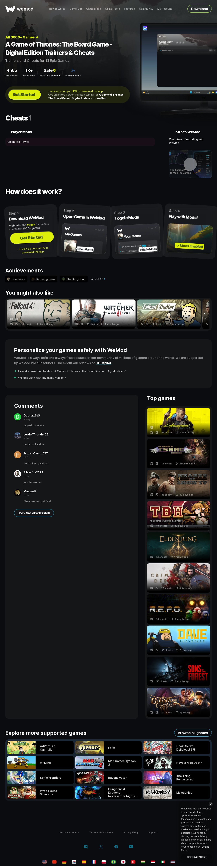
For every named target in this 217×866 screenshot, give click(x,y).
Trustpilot (103, 363)
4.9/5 (12, 70)
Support (153, 832)
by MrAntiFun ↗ (73, 75)
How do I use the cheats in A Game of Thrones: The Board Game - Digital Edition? (72, 371)
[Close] (211, 804)
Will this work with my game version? (42, 377)
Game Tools (112, 8)
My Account (164, 8)
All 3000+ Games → (22, 37)
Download (199, 9)
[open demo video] (190, 164)
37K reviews (11, 75)
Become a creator (69, 832)
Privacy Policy (131, 832)
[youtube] (131, 847)
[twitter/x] (101, 847)
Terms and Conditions (101, 832)
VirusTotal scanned (50, 75)
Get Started (24, 94)
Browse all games (193, 733)
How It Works (57, 8)
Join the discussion (34, 513)
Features (129, 8)
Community (146, 8)
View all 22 (97, 279)
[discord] (85, 847)
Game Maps (93, 8)
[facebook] (116, 847)
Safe (50, 70)
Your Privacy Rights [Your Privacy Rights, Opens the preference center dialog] (196, 856)
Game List (76, 8)
